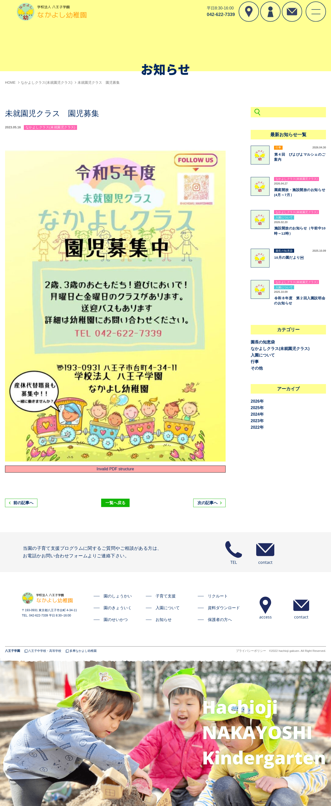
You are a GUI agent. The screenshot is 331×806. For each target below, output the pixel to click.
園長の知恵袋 (263, 342)
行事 (255, 362)
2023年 (257, 421)
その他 (257, 368)
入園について (263, 355)
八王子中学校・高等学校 (44, 651)
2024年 (257, 414)
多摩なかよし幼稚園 (83, 651)
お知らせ (164, 619)
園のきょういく (118, 608)
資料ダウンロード (224, 608)
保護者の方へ (220, 619)
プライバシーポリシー (251, 651)
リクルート (218, 596)
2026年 (257, 401)
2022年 (257, 427)
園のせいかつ (116, 619)
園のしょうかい (118, 596)
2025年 (257, 408)
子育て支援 (166, 596)
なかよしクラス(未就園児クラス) (280, 348)
